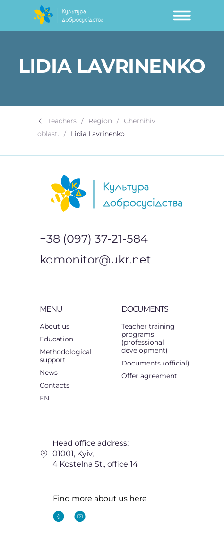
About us (54, 326)
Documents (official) (155, 363)
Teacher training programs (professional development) (148, 338)
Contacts (54, 385)
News (49, 372)
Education (62, 339)
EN (50, 398)
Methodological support (76, 356)
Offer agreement (149, 376)
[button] (76, 339)
